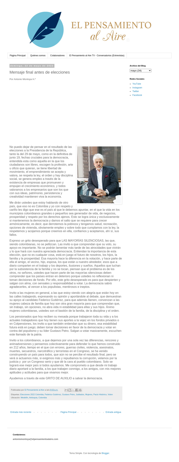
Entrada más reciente (20, 412)
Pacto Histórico (100, 394)
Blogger (105, 453)
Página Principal (18, 55)
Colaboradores (57, 55)
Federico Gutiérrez (53, 394)
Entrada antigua (113, 412)
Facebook (137, 95)
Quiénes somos (37, 55)
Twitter (135, 91)
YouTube (136, 84)
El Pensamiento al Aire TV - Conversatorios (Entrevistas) (96, 55)
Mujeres (88, 394)
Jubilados (80, 394)
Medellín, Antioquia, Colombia (34, 397)
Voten (110, 394)
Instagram (137, 87)
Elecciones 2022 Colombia (32, 394)
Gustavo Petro (68, 394)
